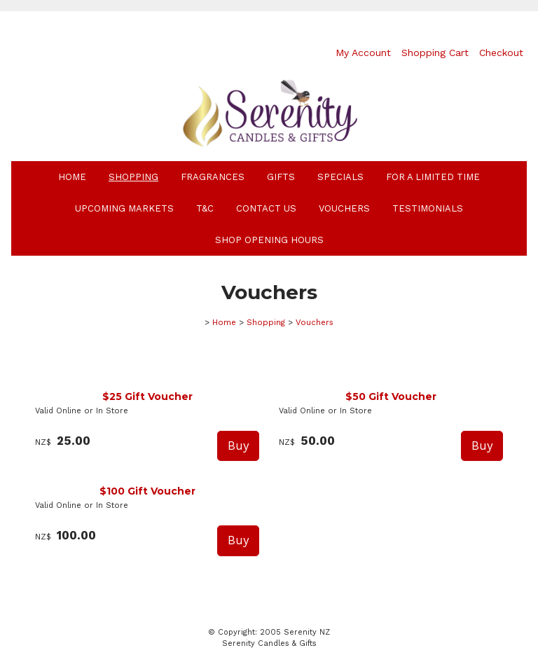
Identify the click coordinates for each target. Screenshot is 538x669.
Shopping (133, 177)
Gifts (281, 177)
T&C (205, 208)
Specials (340, 177)
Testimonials (427, 208)
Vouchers (344, 208)
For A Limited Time (433, 177)
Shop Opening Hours (269, 240)
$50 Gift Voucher (390, 396)
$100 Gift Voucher (147, 491)
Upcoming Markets (124, 208)
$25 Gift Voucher (147, 396)
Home (72, 177)
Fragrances (212, 177)
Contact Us (266, 208)
